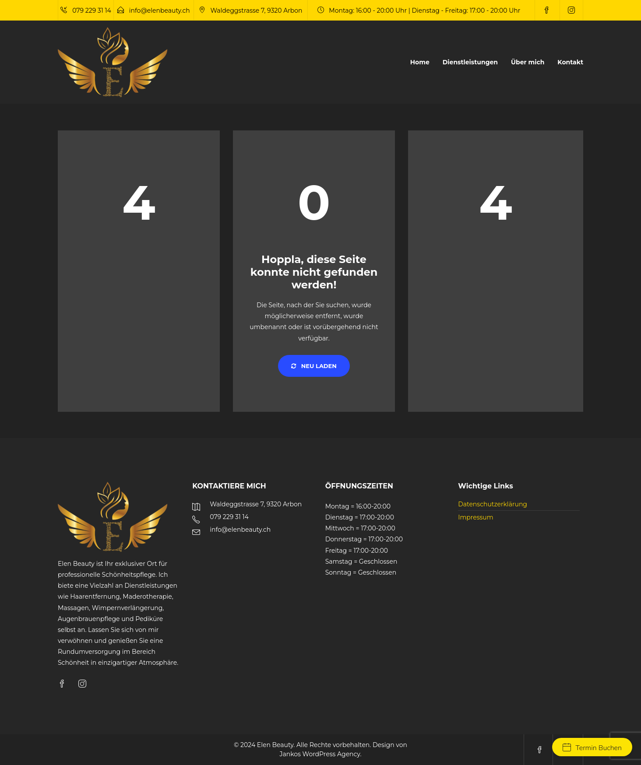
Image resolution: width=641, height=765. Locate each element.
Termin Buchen (592, 748)
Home (420, 62)
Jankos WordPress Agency (320, 754)
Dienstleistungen (470, 62)
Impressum (475, 517)
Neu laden (314, 365)
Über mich (527, 62)
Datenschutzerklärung (492, 504)
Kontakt (570, 62)
